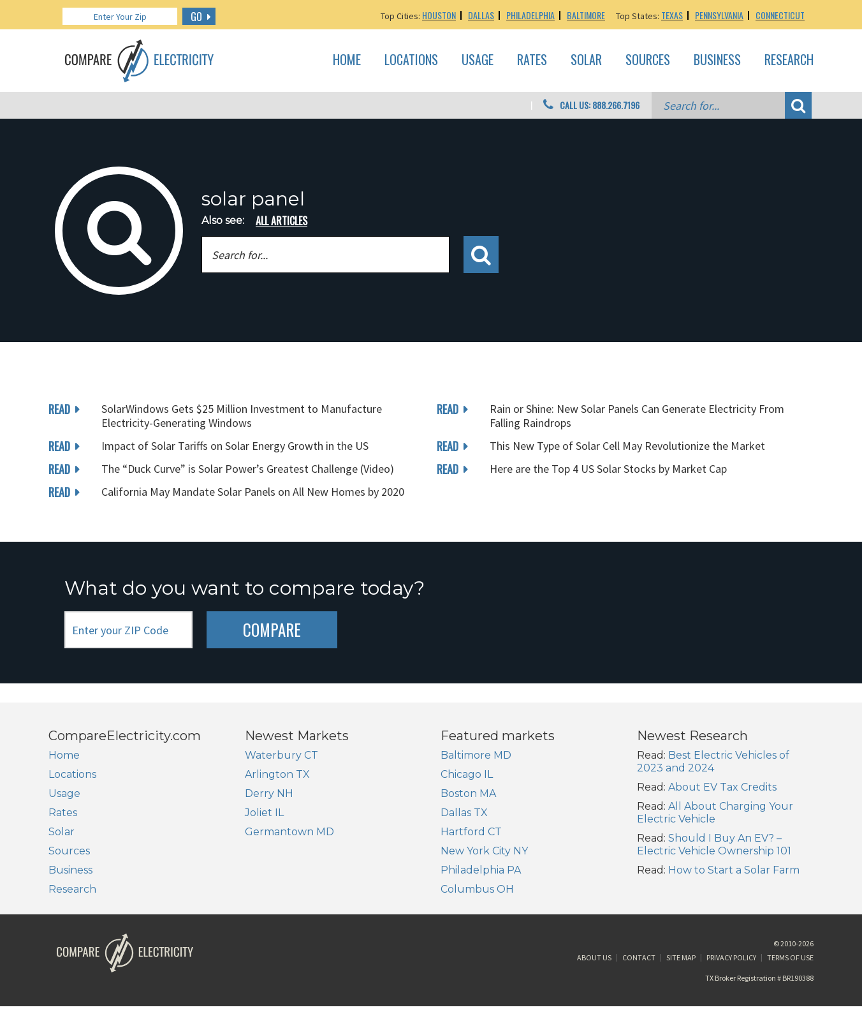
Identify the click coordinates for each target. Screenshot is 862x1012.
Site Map (681, 963)
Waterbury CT (281, 755)
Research (789, 60)
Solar (586, 60)
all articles (281, 220)
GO (196, 16)
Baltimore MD (476, 755)
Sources (647, 60)
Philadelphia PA (481, 870)
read (59, 409)
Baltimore (586, 15)
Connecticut (780, 15)
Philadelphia (530, 15)
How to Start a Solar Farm (734, 870)
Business (717, 60)
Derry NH (269, 793)
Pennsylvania (719, 15)
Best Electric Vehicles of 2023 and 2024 (713, 761)
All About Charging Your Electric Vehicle (715, 812)
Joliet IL (264, 813)
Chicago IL (467, 774)
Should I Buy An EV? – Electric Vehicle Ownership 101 (714, 844)
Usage (477, 60)
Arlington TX (277, 774)
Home (347, 60)
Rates (532, 60)
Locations (411, 60)
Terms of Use (790, 963)
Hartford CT (471, 832)
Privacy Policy (731, 963)
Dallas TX (464, 813)
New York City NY (484, 851)
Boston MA (468, 793)
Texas (672, 15)
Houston (439, 15)
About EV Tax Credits (722, 787)
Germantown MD (289, 832)
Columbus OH (477, 889)
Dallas (481, 15)
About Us (594, 963)
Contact (638, 963)
